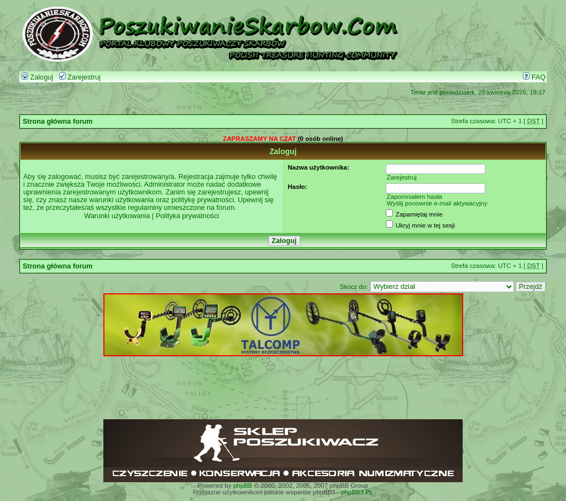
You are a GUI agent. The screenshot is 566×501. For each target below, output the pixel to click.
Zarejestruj (80, 77)
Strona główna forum (58, 121)
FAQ (534, 77)
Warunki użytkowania (117, 216)
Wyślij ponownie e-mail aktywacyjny (436, 203)
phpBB (243, 485)
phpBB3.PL (357, 492)
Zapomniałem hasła (414, 196)
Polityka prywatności (187, 216)
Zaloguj (37, 77)
